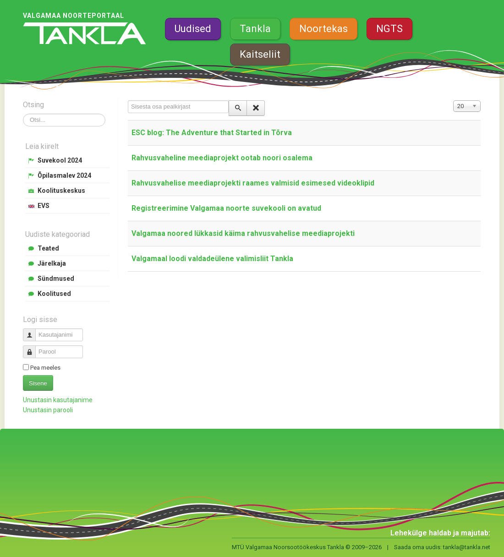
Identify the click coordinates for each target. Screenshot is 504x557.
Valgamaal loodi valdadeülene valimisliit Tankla (212, 258)
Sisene (38, 383)
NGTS (389, 28)
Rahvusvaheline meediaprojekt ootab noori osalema (221, 157)
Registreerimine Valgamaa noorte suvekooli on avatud (226, 208)
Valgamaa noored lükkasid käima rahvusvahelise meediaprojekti (243, 233)
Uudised (193, 28)
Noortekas (323, 28)
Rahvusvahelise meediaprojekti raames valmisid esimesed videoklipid (252, 183)
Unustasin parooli (48, 410)
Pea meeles (45, 367)
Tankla (255, 28)
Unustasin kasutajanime (58, 400)
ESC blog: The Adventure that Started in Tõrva (211, 132)
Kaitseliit (260, 54)
